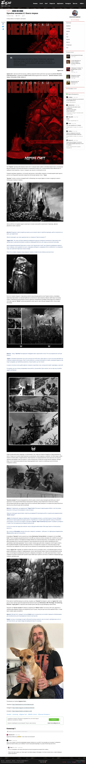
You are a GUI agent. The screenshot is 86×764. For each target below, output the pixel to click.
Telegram (79, 762)
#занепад (15, 714)
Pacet (16, 747)
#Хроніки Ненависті (44, 714)
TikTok (83, 762)
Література (69, 45)
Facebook (69, 762)
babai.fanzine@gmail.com (54, 723)
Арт (17, 11)
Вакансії (13, 760)
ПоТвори (68, 28)
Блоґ (46, 3)
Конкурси (68, 3)
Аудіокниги (60, 3)
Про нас (75, 3)
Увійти (82, 3)
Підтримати (8, 760)
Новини (35, 3)
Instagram (74, 762)
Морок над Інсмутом (70, 102)
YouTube (64, 762)
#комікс (9, 714)
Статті (41, 3)
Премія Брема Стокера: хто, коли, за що (74, 137)
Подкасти (52, 3)
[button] (82, 3)
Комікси (14, 11)
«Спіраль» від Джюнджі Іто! (72, 120)
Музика (68, 39)
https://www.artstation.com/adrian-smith (22, 711)
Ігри (67, 36)
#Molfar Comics (32, 714)
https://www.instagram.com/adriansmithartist (23, 707)
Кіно (67, 47)
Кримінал (68, 25)
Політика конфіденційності (22, 760)
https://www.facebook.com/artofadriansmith (23, 704)
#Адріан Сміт (23, 714)
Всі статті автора (75, 19)
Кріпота (21, 11)
